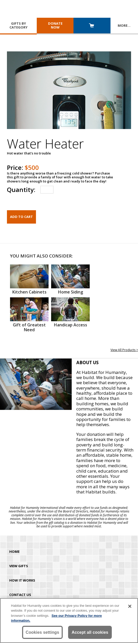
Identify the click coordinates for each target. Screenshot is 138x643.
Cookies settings (42, 632)
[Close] (129, 606)
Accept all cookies (90, 632)
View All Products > (124, 350)
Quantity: (21, 189)
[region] (69, 620)
